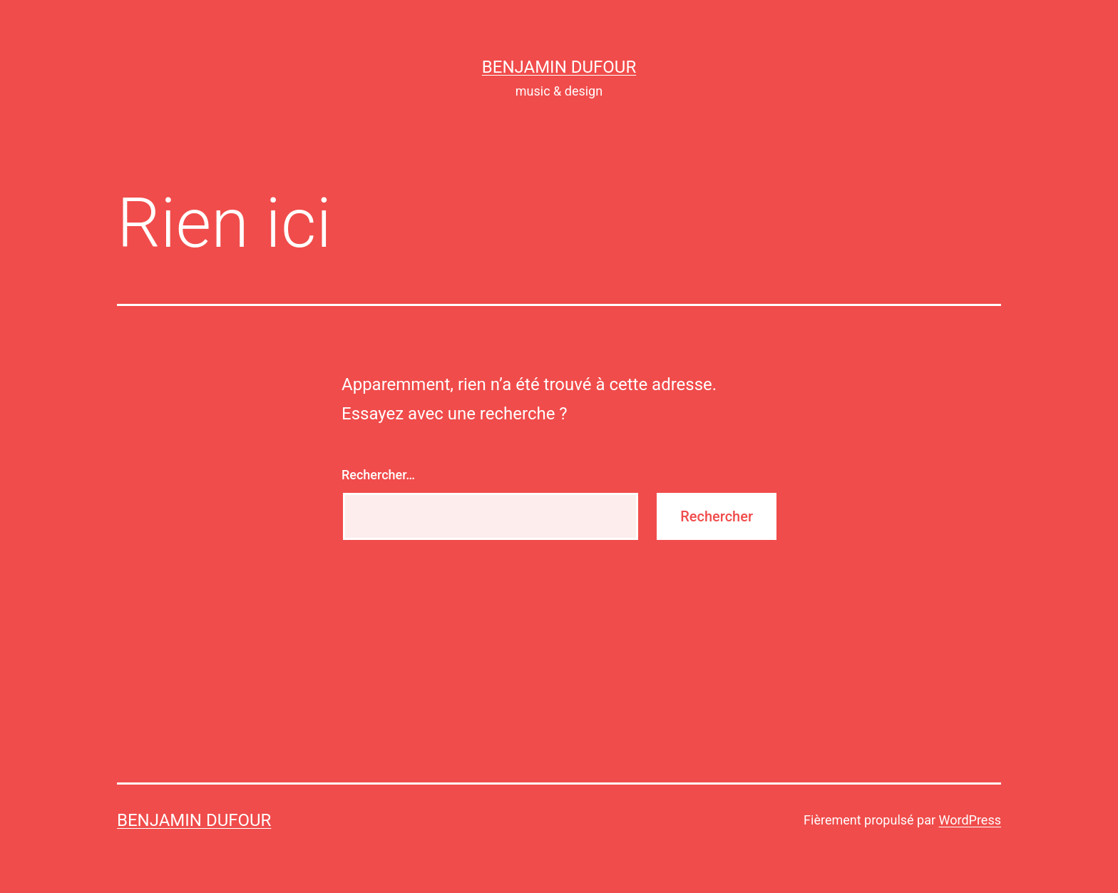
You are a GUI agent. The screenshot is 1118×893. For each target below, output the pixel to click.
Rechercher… (378, 474)
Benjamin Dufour (559, 67)
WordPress (970, 819)
